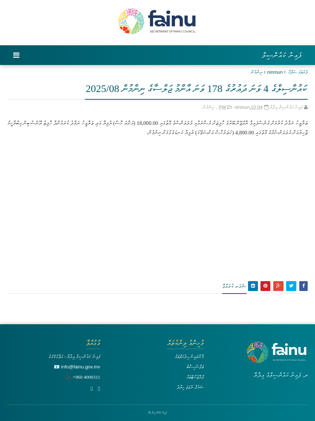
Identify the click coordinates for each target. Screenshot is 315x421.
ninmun (275, 72)
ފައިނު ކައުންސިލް (282, 55)
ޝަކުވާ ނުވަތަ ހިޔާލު (190, 387)
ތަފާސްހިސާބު (195, 367)
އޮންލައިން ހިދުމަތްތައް (189, 356)
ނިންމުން (257, 72)
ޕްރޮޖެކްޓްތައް (195, 377)
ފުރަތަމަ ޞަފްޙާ (298, 72)
